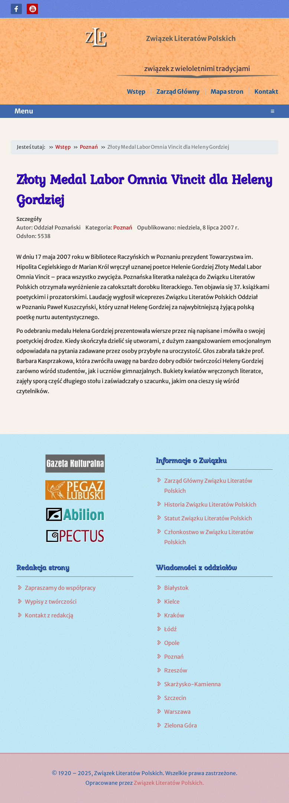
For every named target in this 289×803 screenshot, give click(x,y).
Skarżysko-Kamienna (192, 684)
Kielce (171, 601)
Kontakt (266, 91)
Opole (171, 642)
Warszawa (177, 711)
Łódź (170, 629)
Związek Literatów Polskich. (169, 783)
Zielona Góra (180, 725)
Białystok (176, 587)
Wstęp (136, 91)
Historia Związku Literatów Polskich (210, 504)
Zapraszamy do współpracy (60, 587)
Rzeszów (175, 670)
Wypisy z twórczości (51, 601)
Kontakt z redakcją (49, 615)
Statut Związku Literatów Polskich (208, 518)
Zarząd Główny (177, 91)
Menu (144, 111)
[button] (16, 9)
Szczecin (175, 697)
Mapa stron (227, 91)
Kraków (174, 615)
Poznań (122, 227)
